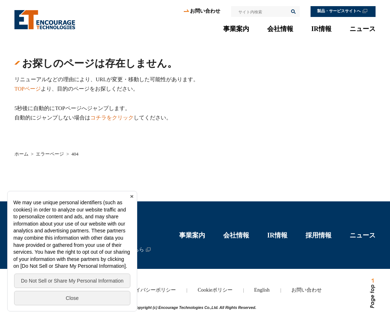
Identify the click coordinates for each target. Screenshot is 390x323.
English (262, 290)
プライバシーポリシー (150, 290)
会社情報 (280, 28)
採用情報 (319, 235)
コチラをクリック (112, 118)
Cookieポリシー (215, 290)
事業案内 (236, 28)
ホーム (21, 154)
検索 (293, 11)
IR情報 (321, 28)
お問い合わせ (205, 11)
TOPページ (27, 89)
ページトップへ (372, 293)
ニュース (363, 28)
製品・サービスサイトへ (339, 11)
